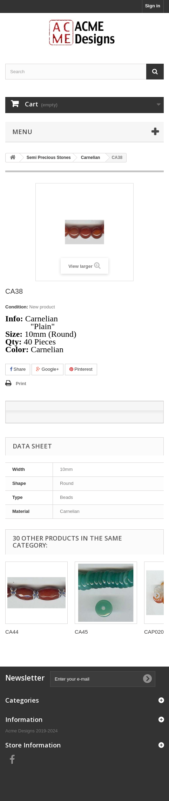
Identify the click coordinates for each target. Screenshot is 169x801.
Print (21, 383)
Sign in (152, 5)
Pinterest (81, 369)
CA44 (12, 632)
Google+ (47, 369)
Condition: (16, 306)
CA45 (81, 632)
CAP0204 (155, 632)
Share (18, 369)
